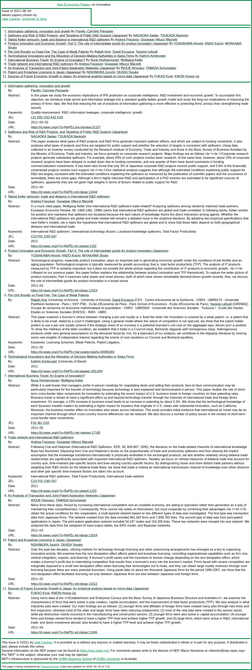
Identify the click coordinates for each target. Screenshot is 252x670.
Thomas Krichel (49, 666)
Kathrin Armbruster (153, 56)
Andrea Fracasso (127, 39)
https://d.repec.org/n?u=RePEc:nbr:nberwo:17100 (65, 432)
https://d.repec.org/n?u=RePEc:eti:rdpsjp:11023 (64, 290)
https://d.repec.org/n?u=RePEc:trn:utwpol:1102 (63, 246)
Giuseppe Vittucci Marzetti (159, 39)
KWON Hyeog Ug (187, 76)
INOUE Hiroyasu (132, 68)
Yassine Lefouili (147, 51)
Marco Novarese (192, 650)
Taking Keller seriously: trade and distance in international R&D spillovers (59, 39)
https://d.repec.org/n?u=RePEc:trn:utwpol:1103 (63, 491)
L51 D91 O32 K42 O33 (47, 117)
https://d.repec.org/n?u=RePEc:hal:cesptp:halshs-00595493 (72, 352)
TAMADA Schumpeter (161, 68)
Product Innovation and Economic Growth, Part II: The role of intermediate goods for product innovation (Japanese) (88, 43)
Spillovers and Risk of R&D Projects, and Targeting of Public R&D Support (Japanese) (68, 35)
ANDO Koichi (214, 43)
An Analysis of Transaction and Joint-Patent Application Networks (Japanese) (61, 68)
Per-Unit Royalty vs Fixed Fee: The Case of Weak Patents (48, 51)
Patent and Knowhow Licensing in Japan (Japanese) (44, 72)
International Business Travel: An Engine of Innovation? (46, 60)
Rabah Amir (102, 51)
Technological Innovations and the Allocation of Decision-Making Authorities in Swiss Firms (71, 56)
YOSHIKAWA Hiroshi (188, 43)
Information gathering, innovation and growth (39, 31)
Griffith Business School (75, 659)
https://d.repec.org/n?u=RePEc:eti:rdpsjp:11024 (64, 535)
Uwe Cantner (11, 19)
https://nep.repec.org (94, 650)
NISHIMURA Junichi (101, 72)
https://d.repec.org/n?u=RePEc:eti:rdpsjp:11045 (64, 632)
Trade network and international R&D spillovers (41, 64)
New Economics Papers (73, 4)
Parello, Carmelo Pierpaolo (94, 31)
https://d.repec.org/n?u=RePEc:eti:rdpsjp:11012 (64, 584)
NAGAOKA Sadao (145, 35)
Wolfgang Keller (132, 60)
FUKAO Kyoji (163, 76)
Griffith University (108, 659)
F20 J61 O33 (40, 423)
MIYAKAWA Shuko (95, 255)
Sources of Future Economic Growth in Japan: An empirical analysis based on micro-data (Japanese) (78, 76)
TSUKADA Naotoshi (174, 35)
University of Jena (34, 19)
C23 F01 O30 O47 (44, 236)
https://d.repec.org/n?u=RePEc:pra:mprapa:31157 (66, 127)
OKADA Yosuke (127, 72)
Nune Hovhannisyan (105, 60)
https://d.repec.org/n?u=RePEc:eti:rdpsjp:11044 (64, 192)
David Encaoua (123, 51)
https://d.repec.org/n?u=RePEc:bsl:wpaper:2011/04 (66, 371)
